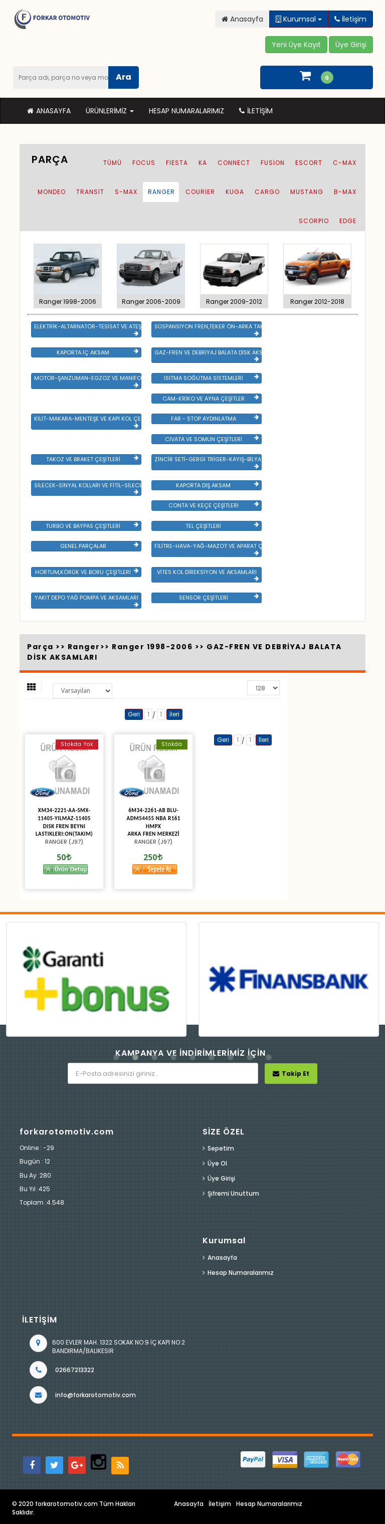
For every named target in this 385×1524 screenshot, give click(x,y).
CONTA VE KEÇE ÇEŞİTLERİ (213, 505)
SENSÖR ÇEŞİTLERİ (219, 598)
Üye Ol (217, 1163)
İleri (174, 714)
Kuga (235, 191)
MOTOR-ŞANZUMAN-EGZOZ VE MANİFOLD (87, 381)
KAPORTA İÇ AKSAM (97, 352)
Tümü (112, 162)
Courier (200, 191)
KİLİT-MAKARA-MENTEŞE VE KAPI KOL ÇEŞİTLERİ (87, 422)
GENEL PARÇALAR (99, 546)
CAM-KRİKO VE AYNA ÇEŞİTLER (210, 399)
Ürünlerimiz (110, 111)
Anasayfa (49, 111)
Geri (134, 714)
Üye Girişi (221, 1178)
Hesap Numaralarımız (186, 111)
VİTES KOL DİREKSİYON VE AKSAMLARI (208, 575)
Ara (123, 77)
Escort (308, 162)
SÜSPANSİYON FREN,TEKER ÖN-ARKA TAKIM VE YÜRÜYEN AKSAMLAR (208, 329)
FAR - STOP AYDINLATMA (215, 419)
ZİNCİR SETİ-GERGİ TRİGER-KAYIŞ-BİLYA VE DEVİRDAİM (208, 462)
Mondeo (52, 191)
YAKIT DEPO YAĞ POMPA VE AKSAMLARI (87, 601)
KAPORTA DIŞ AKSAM (217, 485)
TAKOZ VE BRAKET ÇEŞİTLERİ (92, 459)
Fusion (273, 162)
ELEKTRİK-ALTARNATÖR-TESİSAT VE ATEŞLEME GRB (87, 329)
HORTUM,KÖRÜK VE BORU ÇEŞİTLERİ (86, 572)
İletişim (256, 111)
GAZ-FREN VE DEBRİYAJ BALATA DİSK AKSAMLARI (208, 355)
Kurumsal (299, 19)
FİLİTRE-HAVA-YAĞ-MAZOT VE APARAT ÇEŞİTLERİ (208, 549)
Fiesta (177, 162)
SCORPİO (314, 221)
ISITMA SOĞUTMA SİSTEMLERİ (211, 378)
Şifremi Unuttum (233, 1193)
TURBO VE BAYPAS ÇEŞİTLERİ (92, 526)
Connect (234, 162)
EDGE (347, 221)
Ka (203, 162)
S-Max (126, 191)
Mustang (306, 191)
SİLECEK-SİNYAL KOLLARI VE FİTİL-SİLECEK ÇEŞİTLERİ (87, 488)
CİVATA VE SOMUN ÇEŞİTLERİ (212, 439)
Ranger (161, 191)
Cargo (267, 191)
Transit (90, 191)
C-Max (344, 162)
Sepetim (221, 1148)
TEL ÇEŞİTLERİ (222, 526)
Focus (143, 162)
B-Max (345, 191)
